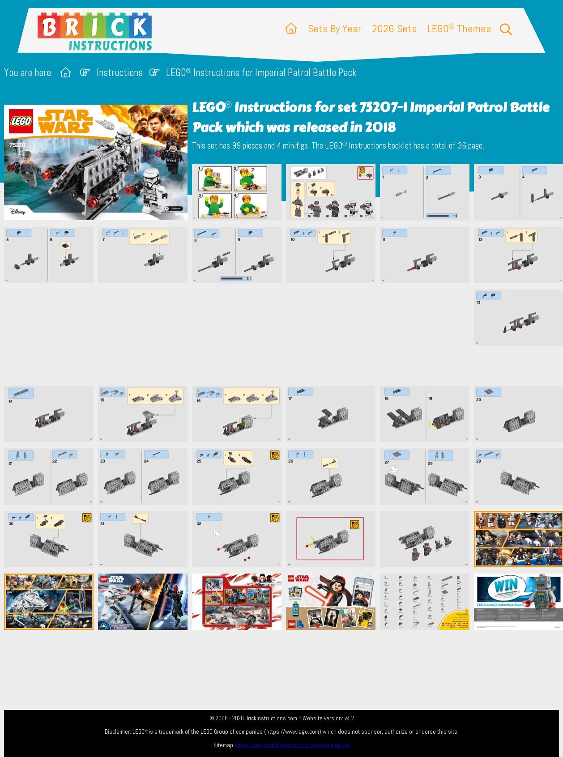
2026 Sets (394, 28)
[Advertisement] (286, 334)
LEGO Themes (459, 28)
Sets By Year (334, 28)
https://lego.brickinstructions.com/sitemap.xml (293, 745)
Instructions (120, 72)
